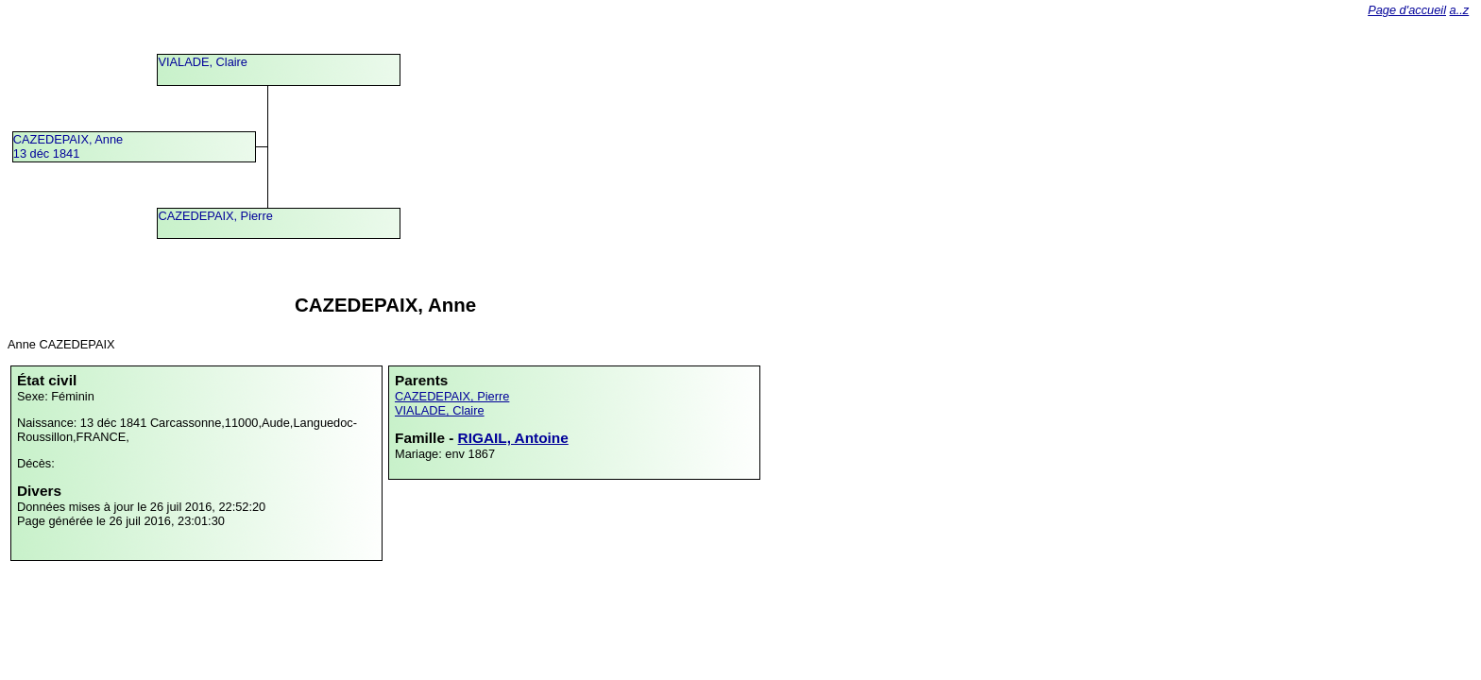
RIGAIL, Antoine (513, 438)
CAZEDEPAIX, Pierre (215, 216)
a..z (1460, 10)
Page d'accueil (1407, 10)
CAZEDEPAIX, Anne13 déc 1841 (68, 146)
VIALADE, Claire (202, 62)
